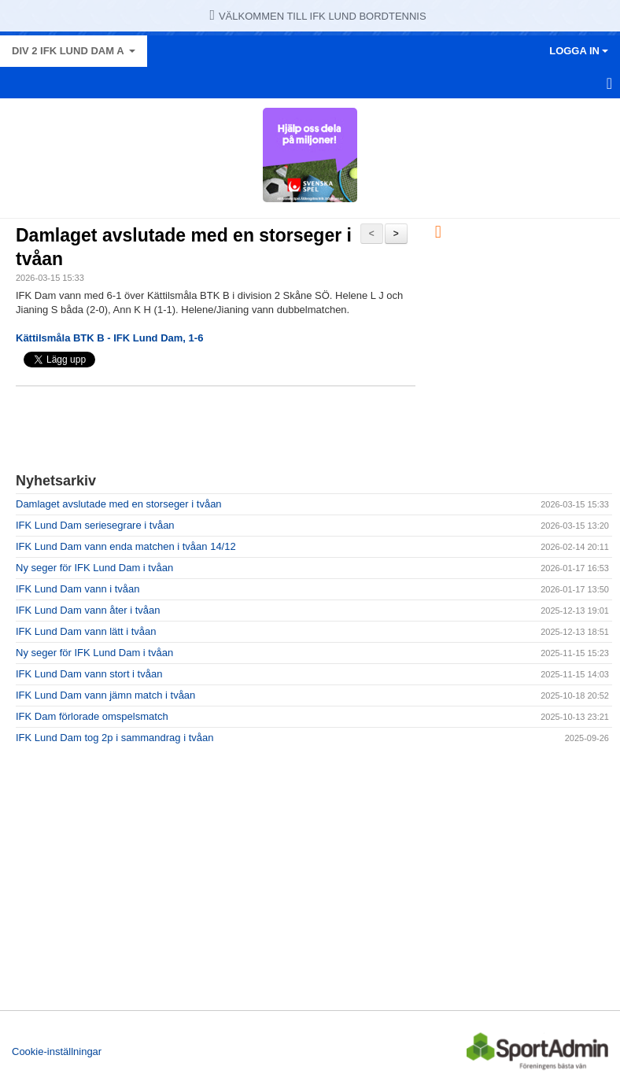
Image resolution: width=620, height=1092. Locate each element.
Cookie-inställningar (56, 1051)
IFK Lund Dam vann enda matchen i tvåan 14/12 (126, 546)
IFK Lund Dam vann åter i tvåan (88, 610)
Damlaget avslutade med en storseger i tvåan (119, 504)
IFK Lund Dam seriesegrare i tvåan (95, 525)
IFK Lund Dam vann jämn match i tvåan (105, 695)
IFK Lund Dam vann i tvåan (78, 589)
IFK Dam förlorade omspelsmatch (92, 716)
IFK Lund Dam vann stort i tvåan (89, 674)
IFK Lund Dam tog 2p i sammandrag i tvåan (114, 737)
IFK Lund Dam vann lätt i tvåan (86, 631)
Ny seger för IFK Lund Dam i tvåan (94, 568)
